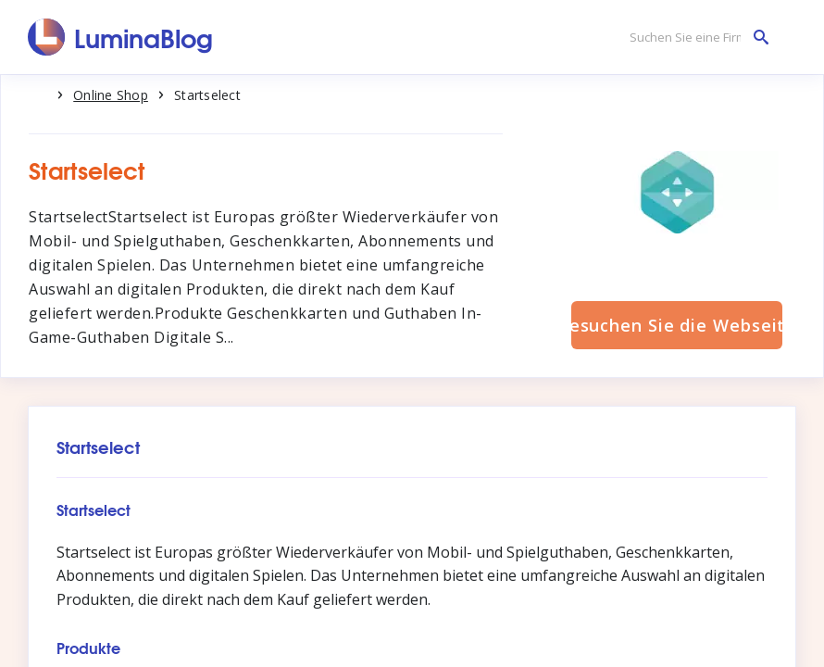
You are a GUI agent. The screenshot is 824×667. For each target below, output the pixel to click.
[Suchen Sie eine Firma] (694, 38)
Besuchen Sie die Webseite (676, 325)
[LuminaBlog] (121, 37)
